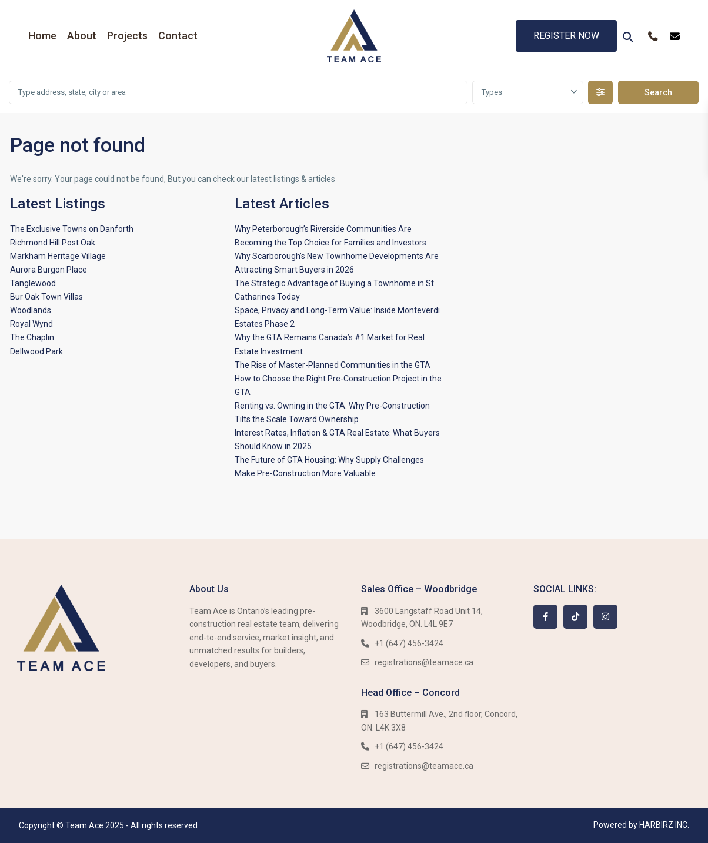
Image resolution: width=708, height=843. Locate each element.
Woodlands (30, 310)
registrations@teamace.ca (424, 662)
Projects (127, 35)
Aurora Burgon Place (48, 269)
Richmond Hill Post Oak (52, 242)
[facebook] (545, 617)
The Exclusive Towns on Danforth (71, 229)
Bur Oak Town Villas (46, 296)
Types (492, 92)
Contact (178, 35)
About (81, 35)
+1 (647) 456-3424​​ (409, 643)
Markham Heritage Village (58, 256)
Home (42, 35)
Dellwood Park (36, 351)
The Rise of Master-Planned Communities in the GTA (332, 365)
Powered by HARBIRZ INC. (641, 824)
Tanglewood (33, 283)
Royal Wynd (31, 323)
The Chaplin (32, 337)
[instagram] (605, 617)
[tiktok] (575, 617)
